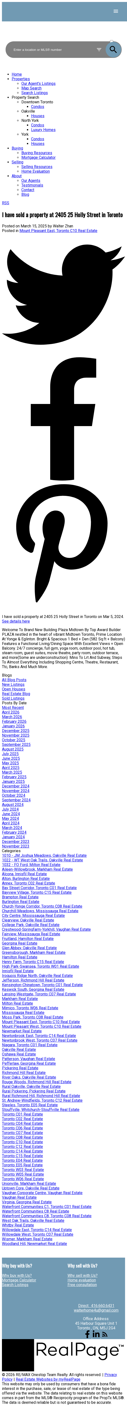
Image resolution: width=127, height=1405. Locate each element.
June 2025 (11, 758)
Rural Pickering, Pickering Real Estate (34, 1091)
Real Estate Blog (16, 693)
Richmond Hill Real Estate (24, 1072)
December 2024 (15, 786)
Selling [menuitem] (17, 162)
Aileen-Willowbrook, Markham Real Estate (37, 869)
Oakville (28, 111)
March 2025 (12, 772)
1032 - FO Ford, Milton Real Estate (31, 864)
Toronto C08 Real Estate (22, 1137)
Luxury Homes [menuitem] (43, 129)
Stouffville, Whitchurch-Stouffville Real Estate (40, 1109)
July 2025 (10, 754)
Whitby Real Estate (18, 1225)
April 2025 (10, 767)
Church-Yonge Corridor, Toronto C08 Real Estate (42, 906)
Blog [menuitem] (25, 194)
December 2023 (15, 841)
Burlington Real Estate (20, 901)
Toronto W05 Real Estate (23, 1174)
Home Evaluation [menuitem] (35, 171)
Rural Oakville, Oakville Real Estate (31, 1086)
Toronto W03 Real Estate (23, 1169)
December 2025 (15, 730)
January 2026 (13, 726)
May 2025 (10, 763)
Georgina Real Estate (19, 943)
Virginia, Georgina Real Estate (27, 1202)
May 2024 (10, 818)
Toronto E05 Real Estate (22, 1165)
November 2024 (15, 790)
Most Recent (13, 707)
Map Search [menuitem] (31, 88)
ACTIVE (115, 37)
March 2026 (12, 717)
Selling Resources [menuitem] (36, 166)
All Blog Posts (14, 680)
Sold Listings (13, 698)
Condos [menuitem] (37, 106)
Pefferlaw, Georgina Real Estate (29, 1063)
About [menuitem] (17, 176)
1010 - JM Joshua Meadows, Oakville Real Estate (44, 855)
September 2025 (16, 744)
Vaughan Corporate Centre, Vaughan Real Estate (42, 1192)
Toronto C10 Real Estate (22, 1142)
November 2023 (15, 846)
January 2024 (13, 837)
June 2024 (11, 814)
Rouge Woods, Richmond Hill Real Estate (36, 1082)
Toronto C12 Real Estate (22, 1146)
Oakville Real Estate (19, 1049)
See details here (16, 621)
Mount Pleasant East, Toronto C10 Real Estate (58, 230)
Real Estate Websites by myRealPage (48, 1379)
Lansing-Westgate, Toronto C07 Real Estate (39, 994)
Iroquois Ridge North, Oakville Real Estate (37, 975)
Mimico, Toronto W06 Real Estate (30, 1008)
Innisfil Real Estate (18, 971)
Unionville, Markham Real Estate (29, 1183)
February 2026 (14, 721)
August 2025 (13, 749)
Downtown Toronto (37, 102)
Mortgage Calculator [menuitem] (38, 157)
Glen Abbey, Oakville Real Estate (29, 948)
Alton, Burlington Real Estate (26, 878)
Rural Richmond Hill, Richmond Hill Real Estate (41, 1095)
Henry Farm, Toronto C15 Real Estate (33, 961)
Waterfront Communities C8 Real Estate (35, 1211)
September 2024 (16, 800)
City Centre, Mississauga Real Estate (33, 915)
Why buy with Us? (17, 1275)
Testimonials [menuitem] (32, 185)
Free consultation (82, 1284)
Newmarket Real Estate (22, 1031)
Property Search (25, 97)
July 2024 (10, 809)
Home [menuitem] (17, 74)
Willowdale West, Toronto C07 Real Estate (37, 1234)
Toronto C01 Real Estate (22, 1114)
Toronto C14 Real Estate (22, 1151)
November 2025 (15, 735)
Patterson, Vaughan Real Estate (28, 1058)
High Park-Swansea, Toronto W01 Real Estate (40, 966)
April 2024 (10, 823)
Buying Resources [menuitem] (36, 153)
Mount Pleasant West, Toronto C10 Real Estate (41, 1026)
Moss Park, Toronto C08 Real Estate (32, 1017)
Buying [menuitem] (17, 148)
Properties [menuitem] (21, 79)
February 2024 (14, 832)
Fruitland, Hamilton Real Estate (28, 938)
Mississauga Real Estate (23, 1012)
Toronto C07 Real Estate (22, 1132)
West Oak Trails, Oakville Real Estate (33, 1220)
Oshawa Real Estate (19, 1054)
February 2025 (14, 777)
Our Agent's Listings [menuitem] (38, 83)
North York (30, 120)
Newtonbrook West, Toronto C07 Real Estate (39, 1040)
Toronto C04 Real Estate (22, 1123)
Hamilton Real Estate (19, 957)
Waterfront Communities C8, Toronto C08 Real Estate (47, 1216)
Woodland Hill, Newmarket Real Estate (34, 1243)
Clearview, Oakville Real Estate (28, 920)
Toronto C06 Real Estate (22, 1128)
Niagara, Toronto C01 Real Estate (30, 1045)
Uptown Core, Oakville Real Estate (30, 1188)
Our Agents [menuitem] (30, 180)
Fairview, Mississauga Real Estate (31, 934)
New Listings (13, 684)
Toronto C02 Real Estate (22, 1119)
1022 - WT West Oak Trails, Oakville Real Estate (42, 860)
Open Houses (13, 689)
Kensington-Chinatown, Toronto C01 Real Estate (42, 985)
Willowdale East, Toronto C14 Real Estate (37, 1229)
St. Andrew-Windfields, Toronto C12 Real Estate (42, 1100)
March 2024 (12, 827)
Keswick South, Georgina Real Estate (33, 989)
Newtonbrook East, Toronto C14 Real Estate (39, 1035)
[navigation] (63, 134)
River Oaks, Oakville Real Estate (29, 1077)
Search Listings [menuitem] (34, 92)
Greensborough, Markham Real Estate (34, 952)
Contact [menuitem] (27, 190)
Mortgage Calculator (19, 1280)
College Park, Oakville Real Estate (30, 924)
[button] (88, 1336)
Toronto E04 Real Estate (22, 1160)
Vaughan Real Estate (19, 1197)
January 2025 (13, 781)
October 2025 (13, 740)
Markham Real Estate (20, 998)
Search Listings (15, 1284)
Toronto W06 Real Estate (23, 1179)
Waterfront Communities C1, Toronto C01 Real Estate (47, 1206)
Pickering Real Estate (20, 1068)
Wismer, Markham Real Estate (27, 1239)
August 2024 (13, 804)
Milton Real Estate (17, 1003)
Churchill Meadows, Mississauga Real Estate (40, 911)
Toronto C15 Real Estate (22, 1156)
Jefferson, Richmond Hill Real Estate (33, 980)
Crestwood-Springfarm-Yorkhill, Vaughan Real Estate (46, 929)
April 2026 (10, 712)
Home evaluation (82, 1280)
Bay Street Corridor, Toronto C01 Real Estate (39, 888)
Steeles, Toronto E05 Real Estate (30, 1105)
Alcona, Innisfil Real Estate (24, 874)
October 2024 (13, 795)
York (25, 134)
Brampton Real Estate (20, 897)
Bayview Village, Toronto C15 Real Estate (37, 892)
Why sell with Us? (83, 1275)
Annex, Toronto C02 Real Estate (28, 883)
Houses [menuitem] (37, 116)
